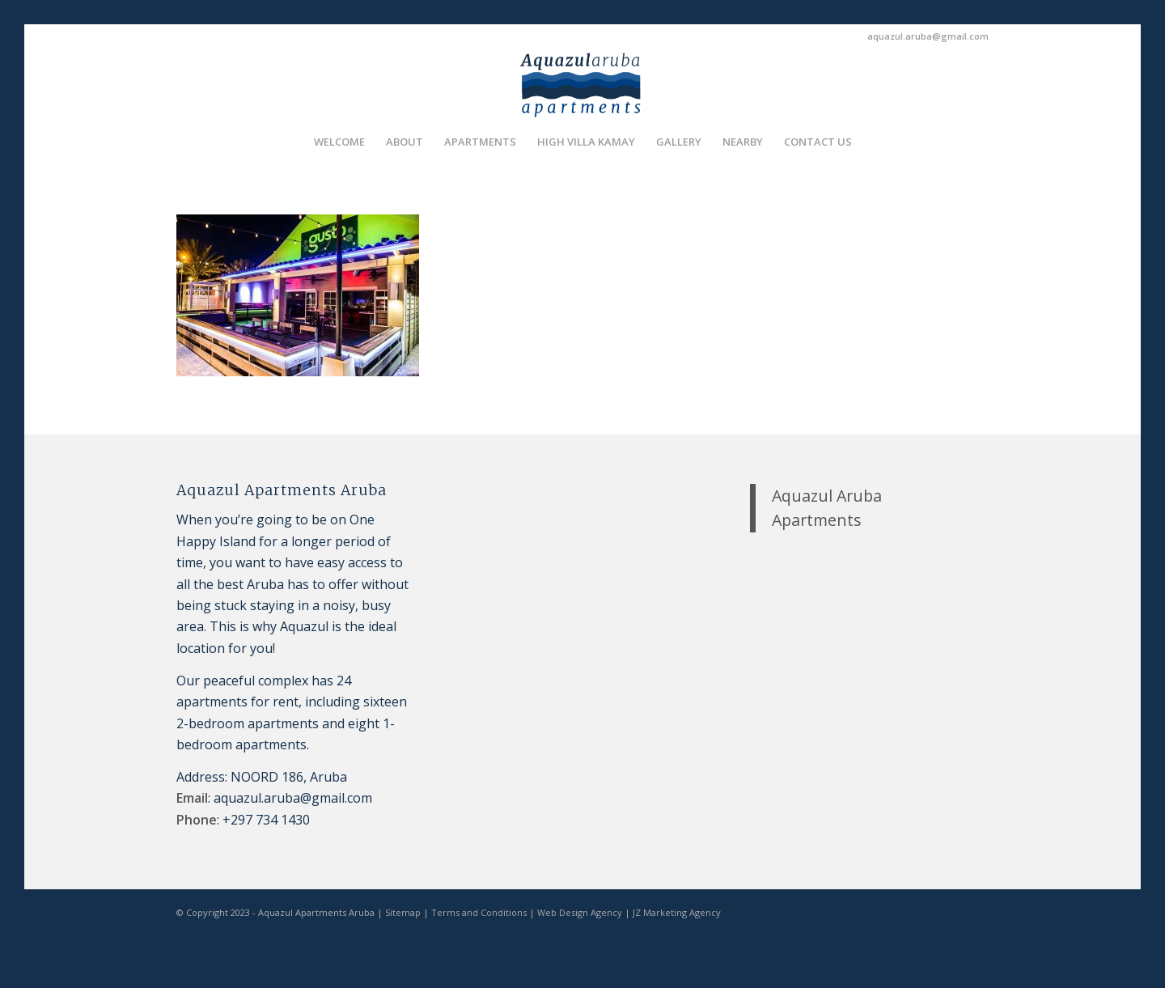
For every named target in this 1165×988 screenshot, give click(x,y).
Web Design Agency (579, 912)
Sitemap (403, 912)
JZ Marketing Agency (677, 912)
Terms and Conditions (479, 912)
